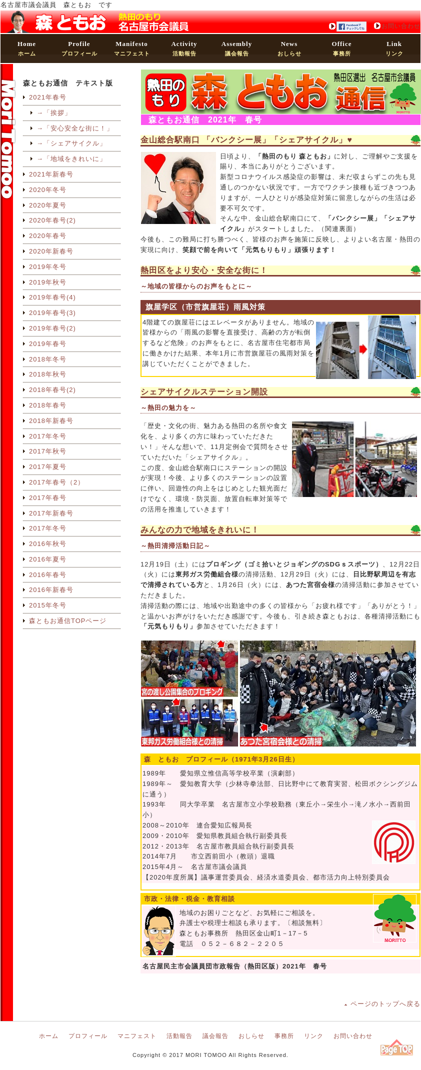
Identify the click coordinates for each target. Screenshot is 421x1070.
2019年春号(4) (52, 297)
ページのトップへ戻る (385, 1004)
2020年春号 (47, 236)
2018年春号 (47, 405)
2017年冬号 (47, 436)
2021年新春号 (51, 174)
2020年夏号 (47, 205)
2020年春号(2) (52, 220)
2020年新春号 (51, 251)
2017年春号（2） (56, 482)
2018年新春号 (51, 420)
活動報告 (184, 48)
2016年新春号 (51, 590)
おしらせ (290, 48)
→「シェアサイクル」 (71, 143)
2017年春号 (47, 498)
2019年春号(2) (52, 328)
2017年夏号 (47, 466)
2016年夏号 (47, 559)
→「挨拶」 (54, 112)
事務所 (342, 48)
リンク (395, 48)
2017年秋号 (47, 451)
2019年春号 (47, 344)
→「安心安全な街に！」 (75, 128)
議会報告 (237, 48)
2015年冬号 (47, 605)
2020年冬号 (47, 190)
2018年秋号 (47, 374)
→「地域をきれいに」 (71, 158)
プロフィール (80, 48)
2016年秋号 (47, 544)
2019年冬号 (47, 266)
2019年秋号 (47, 282)
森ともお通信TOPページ (68, 620)
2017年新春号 (51, 513)
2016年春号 (47, 574)
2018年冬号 (47, 359)
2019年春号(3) (52, 312)
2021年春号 (47, 97)
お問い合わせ (401, 26)
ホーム (27, 48)
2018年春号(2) (52, 390)
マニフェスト (132, 48)
